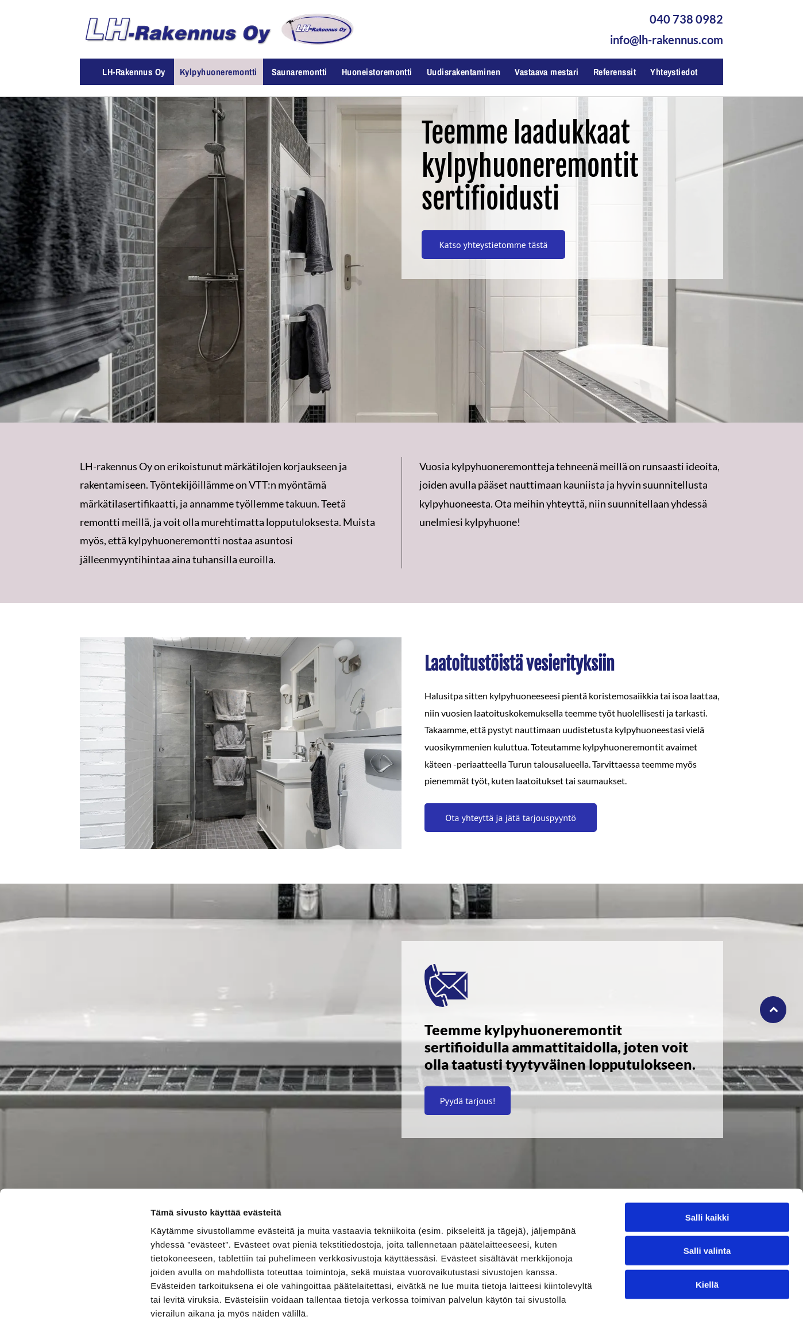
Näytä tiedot (614, 1297)
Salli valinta (707, 1189)
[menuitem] (135, 72)
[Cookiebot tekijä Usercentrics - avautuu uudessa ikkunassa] (74, 1297)
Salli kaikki (707, 1155)
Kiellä (707, 1223)
